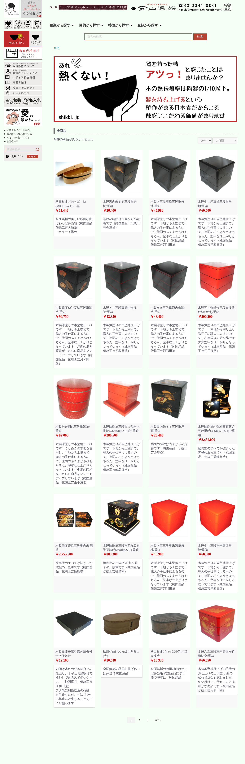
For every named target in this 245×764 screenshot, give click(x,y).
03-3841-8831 (200, 5)
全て (57, 48)
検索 (200, 36)
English (32, 156)
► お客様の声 (11, 141)
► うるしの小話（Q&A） (17, 137)
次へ (157, 719)
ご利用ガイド (16, 156)
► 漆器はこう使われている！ (19, 133)
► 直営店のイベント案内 (17, 130)
